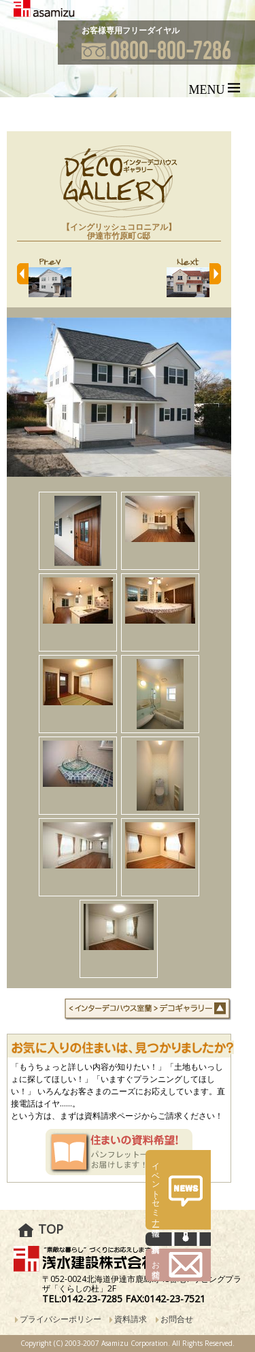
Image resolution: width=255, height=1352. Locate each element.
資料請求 (130, 1319)
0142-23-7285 (91, 1298)
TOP (50, 1229)
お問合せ (176, 1319)
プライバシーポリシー (60, 1319)
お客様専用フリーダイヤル (131, 30)
